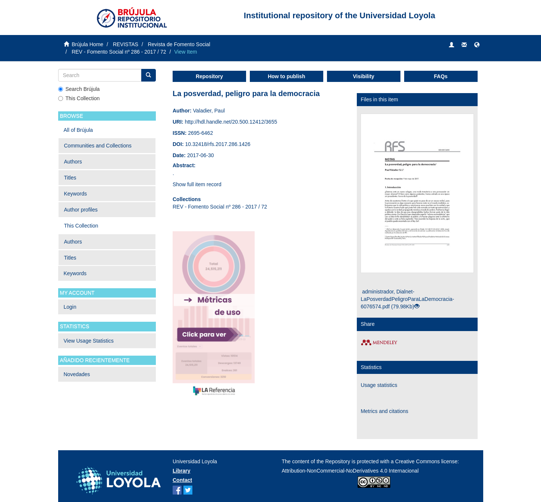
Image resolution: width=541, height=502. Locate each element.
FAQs (441, 76)
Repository (209, 76)
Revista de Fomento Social (179, 44)
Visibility (363, 76)
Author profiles (81, 210)
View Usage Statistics (89, 341)
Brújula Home (87, 44)
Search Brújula (79, 89)
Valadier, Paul (208, 111)
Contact (182, 480)
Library (181, 471)
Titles (70, 178)
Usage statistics (379, 385)
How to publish (286, 76)
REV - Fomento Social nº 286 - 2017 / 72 (119, 52)
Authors (73, 162)
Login (70, 307)
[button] (476, 45)
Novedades (77, 374)
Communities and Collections (98, 146)
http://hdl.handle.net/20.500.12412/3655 (231, 122)
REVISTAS (125, 44)
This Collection (79, 98)
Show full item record (197, 184)
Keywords (75, 194)
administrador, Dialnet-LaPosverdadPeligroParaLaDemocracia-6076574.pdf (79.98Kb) (407, 299)
